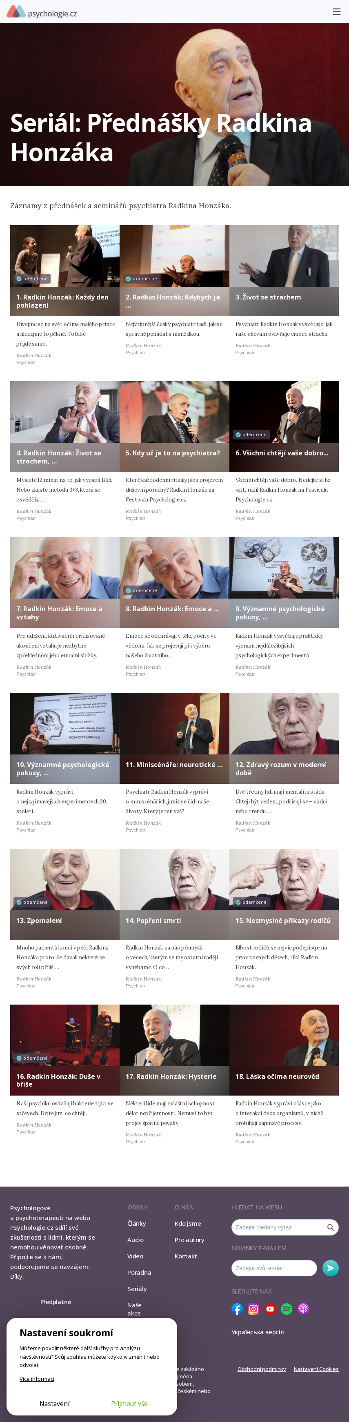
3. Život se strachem (268, 297)
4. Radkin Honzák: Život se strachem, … (58, 456)
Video (135, 1256)
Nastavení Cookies (316, 1369)
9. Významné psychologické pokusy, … (280, 612)
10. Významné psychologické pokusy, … (62, 768)
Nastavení (54, 1403)
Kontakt (186, 1256)
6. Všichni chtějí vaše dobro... (282, 452)
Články (136, 1223)
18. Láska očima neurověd (277, 1076)
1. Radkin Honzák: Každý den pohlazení (62, 301)
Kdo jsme (188, 1223)
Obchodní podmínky (262, 1369)
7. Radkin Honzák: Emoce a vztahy (59, 612)
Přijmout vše (129, 1403)
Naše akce (134, 1309)
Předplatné (55, 1302)
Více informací (37, 1378)
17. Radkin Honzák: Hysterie (171, 1076)
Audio (135, 1240)
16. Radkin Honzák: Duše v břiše (58, 1080)
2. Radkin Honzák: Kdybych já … (173, 301)
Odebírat (330, 1268)
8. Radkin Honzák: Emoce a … (172, 608)
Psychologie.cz (42, 12)
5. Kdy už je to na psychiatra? (173, 452)
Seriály (137, 1288)
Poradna (139, 1272)
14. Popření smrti (153, 920)
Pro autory (190, 1240)
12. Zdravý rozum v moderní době (281, 768)
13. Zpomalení (39, 920)
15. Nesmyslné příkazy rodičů (283, 920)
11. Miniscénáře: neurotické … (174, 764)
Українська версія (257, 1332)
